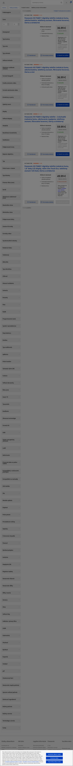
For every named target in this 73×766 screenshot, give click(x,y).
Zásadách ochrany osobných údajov (31, 761)
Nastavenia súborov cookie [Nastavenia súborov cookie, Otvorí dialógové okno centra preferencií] (54, 754)
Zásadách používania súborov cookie (13, 761)
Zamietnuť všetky (54, 758)
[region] (36, 758)
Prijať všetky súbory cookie (54, 761)
